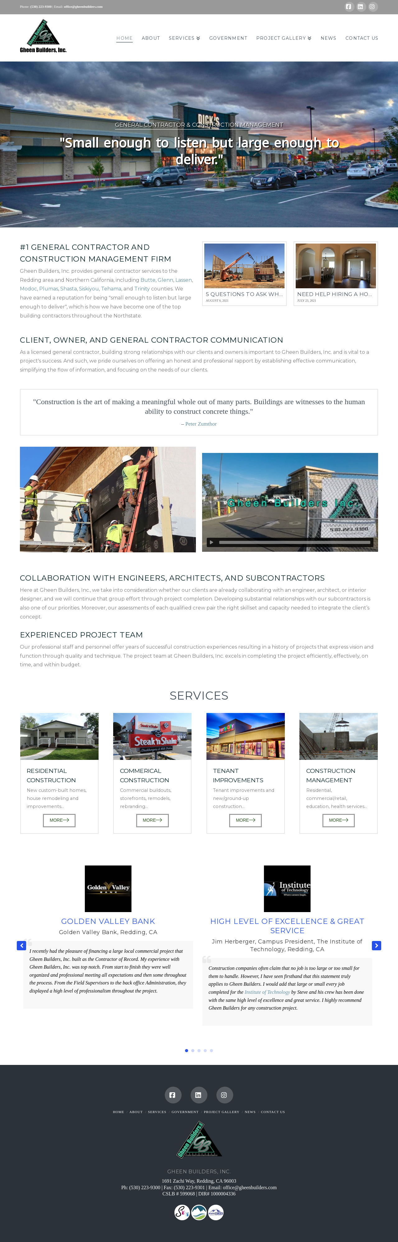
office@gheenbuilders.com (250, 1187)
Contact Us (273, 1112)
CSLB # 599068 (179, 1193)
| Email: (58, 6)
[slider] (294, 542)
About (136, 1112)
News (250, 1112)
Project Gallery (222, 1112)
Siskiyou (89, 289)
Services (157, 1112)
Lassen (183, 280)
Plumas (48, 289)
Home (118, 1112)
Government (185, 1112)
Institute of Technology (268, 992)
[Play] (211, 542)
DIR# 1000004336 (217, 1193)
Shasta (68, 289)
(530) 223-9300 (144, 1187)
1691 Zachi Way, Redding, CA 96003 (199, 1181)
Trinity (142, 289)
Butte (148, 280)
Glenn (165, 280)
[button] (376, 945)
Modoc (28, 289)
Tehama (111, 289)
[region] (199, 144)
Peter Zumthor (201, 424)
